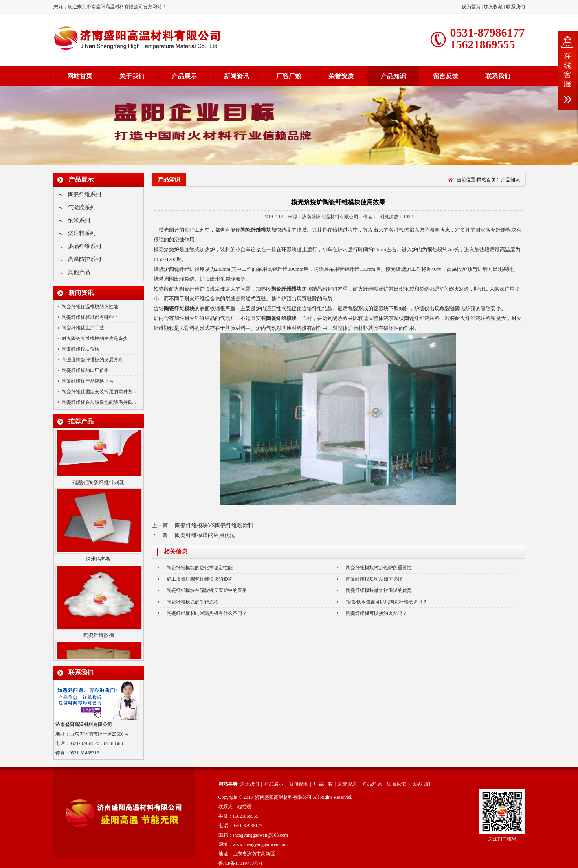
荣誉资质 (341, 76)
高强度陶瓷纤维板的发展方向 (92, 359)
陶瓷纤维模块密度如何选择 (374, 579)
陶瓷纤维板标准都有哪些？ (90, 317)
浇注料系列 (81, 233)
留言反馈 (445, 76)
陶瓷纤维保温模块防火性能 (90, 306)
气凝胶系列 (81, 207)
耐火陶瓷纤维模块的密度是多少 (95, 338)
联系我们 (515, 6)
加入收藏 (493, 6)
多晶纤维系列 (84, 246)
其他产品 (79, 272)
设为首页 (472, 6)
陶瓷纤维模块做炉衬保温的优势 (379, 590)
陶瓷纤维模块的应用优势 (205, 535)
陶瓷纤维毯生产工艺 (83, 328)
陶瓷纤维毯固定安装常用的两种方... (99, 391)
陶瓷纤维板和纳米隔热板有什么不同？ (207, 613)
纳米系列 (79, 220)
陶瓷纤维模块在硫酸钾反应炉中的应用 (207, 590)
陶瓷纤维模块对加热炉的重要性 (379, 567)
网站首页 (79, 76)
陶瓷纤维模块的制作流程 (192, 602)
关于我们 (132, 76)
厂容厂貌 (288, 76)
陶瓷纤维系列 (84, 194)
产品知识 (393, 76)
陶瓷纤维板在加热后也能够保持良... (99, 402)
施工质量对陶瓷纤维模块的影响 (200, 579)
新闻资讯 (236, 76)
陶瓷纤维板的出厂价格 (85, 370)
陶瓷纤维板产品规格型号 (88, 381)
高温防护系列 (84, 259)
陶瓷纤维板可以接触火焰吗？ (376, 613)
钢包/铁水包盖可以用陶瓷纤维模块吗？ (386, 602)
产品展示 (184, 76)
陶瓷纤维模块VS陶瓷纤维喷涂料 (214, 525)
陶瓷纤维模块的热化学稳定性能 (200, 567)
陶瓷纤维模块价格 (80, 349)
